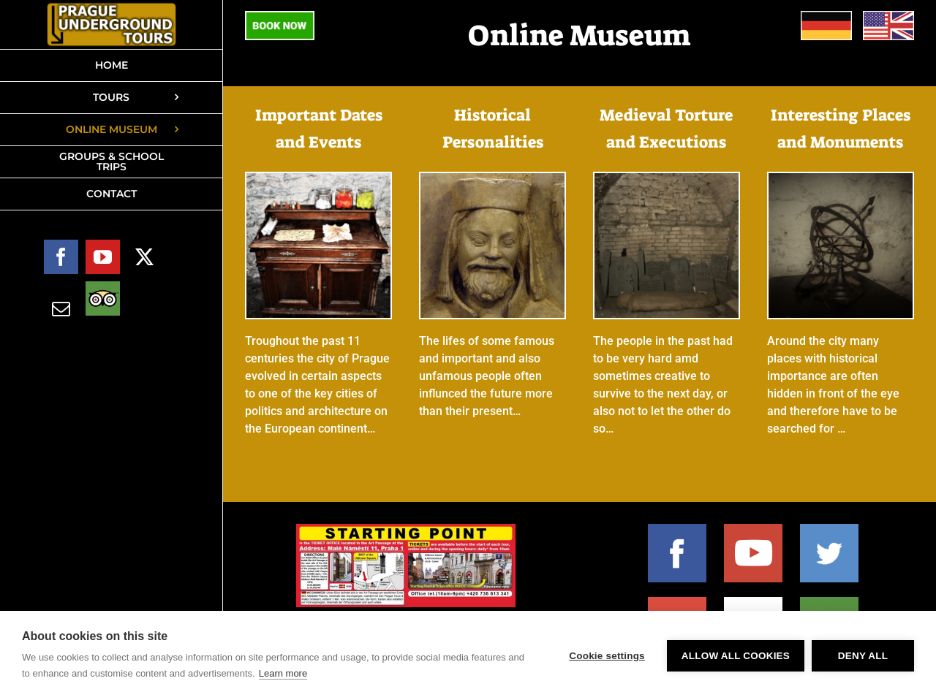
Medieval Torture (666, 115)
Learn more (283, 673)
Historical (492, 115)
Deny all (863, 655)
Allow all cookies (736, 655)
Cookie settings (607, 655)
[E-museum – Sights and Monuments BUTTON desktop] (841, 179)
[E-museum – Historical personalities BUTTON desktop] (492, 179)
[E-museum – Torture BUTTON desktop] (667, 179)
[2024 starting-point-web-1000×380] (406, 529)
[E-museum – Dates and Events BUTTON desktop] (318, 179)
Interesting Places (840, 115)
